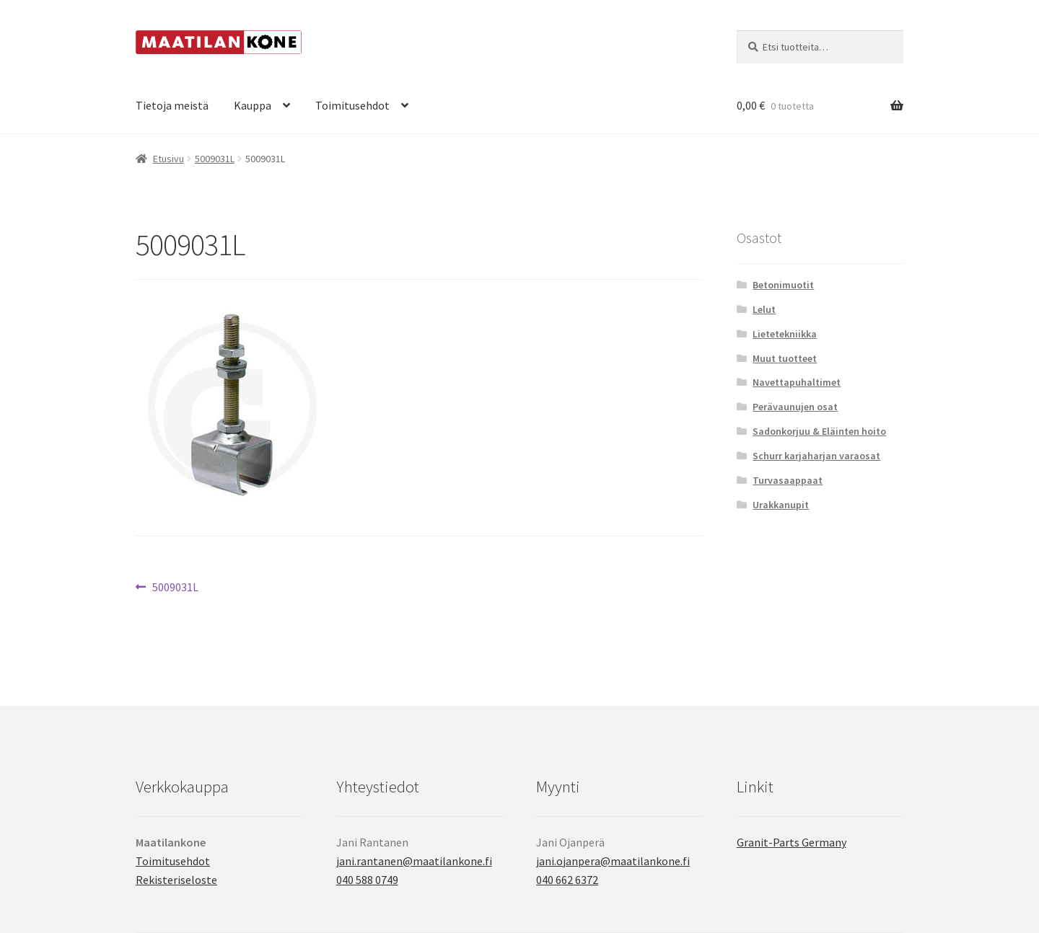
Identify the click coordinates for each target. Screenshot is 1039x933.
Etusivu (168, 158)
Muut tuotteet (785, 358)
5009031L (214, 158)
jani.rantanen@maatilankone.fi (414, 861)
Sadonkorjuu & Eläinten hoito (819, 431)
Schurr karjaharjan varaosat (816, 455)
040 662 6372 (567, 879)
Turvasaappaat (788, 480)
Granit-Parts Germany (791, 842)
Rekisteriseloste (176, 879)
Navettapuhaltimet (797, 382)
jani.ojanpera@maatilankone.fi (613, 861)
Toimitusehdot (352, 105)
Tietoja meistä (172, 105)
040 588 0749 (367, 879)
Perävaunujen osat (795, 406)
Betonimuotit (783, 284)
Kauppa (252, 105)
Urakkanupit (781, 504)
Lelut (764, 309)
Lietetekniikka (785, 333)
